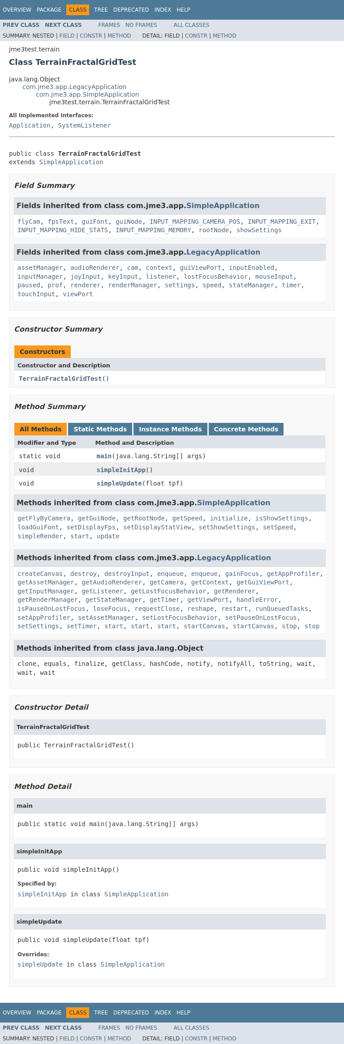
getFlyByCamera (43, 518)
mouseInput (274, 276)
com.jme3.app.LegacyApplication (74, 86)
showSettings (259, 230)
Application (30, 125)
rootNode (214, 230)
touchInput (36, 294)
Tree (101, 10)
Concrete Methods (246, 429)
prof (55, 285)
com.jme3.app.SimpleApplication (87, 94)
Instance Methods (170, 429)
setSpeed (278, 527)
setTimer (82, 626)
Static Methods (100, 429)
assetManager (40, 267)
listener (161, 276)
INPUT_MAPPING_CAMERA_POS (195, 221)
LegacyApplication (223, 252)
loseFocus (110, 608)
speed (211, 285)
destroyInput (127, 573)
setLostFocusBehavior (180, 617)
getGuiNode (97, 518)
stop (289, 626)
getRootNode (144, 518)
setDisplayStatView (157, 527)
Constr (91, 36)
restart (234, 608)
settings (180, 285)
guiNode (129, 221)
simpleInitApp (121, 469)
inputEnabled (251, 267)
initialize (229, 518)
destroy (83, 573)
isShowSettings (281, 518)
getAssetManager (45, 582)
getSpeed (187, 518)
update (108, 536)
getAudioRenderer (112, 582)
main (104, 456)
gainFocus (242, 573)
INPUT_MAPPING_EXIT (282, 221)
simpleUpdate (119, 483)
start (79, 536)
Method (119, 36)
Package (49, 10)
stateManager (251, 285)
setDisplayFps (91, 527)
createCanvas (40, 573)
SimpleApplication (71, 162)
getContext (210, 582)
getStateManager (114, 599)
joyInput (85, 276)
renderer (85, 285)
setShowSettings (227, 527)
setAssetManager (106, 617)
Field (66, 36)
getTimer (165, 599)
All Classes (191, 25)
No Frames (141, 25)
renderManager (132, 285)
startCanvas (204, 626)
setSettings (38, 626)
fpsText (60, 221)
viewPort (78, 294)
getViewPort (208, 599)
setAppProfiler (43, 617)
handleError (257, 599)
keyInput (123, 276)
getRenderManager (47, 599)
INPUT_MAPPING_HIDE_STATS (62, 230)
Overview (17, 10)
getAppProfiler (293, 573)
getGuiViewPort (262, 582)
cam (132, 267)
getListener (102, 591)
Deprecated (131, 10)
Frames (109, 25)
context (159, 267)
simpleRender (40, 536)
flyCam (28, 221)
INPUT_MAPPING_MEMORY (153, 230)
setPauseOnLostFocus (261, 617)
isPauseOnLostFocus (51, 608)
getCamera (167, 582)
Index (163, 10)
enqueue (170, 573)
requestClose (157, 608)
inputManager (40, 276)
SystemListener (84, 125)
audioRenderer (95, 267)
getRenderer (234, 591)
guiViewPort (200, 267)
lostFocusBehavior (216, 276)
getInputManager (45, 591)
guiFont (95, 221)
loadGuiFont (38, 527)
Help (183, 10)
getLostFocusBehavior (168, 591)
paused (28, 285)
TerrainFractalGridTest (60, 378)
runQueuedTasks (281, 608)
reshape (200, 608)
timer (291, 285)
